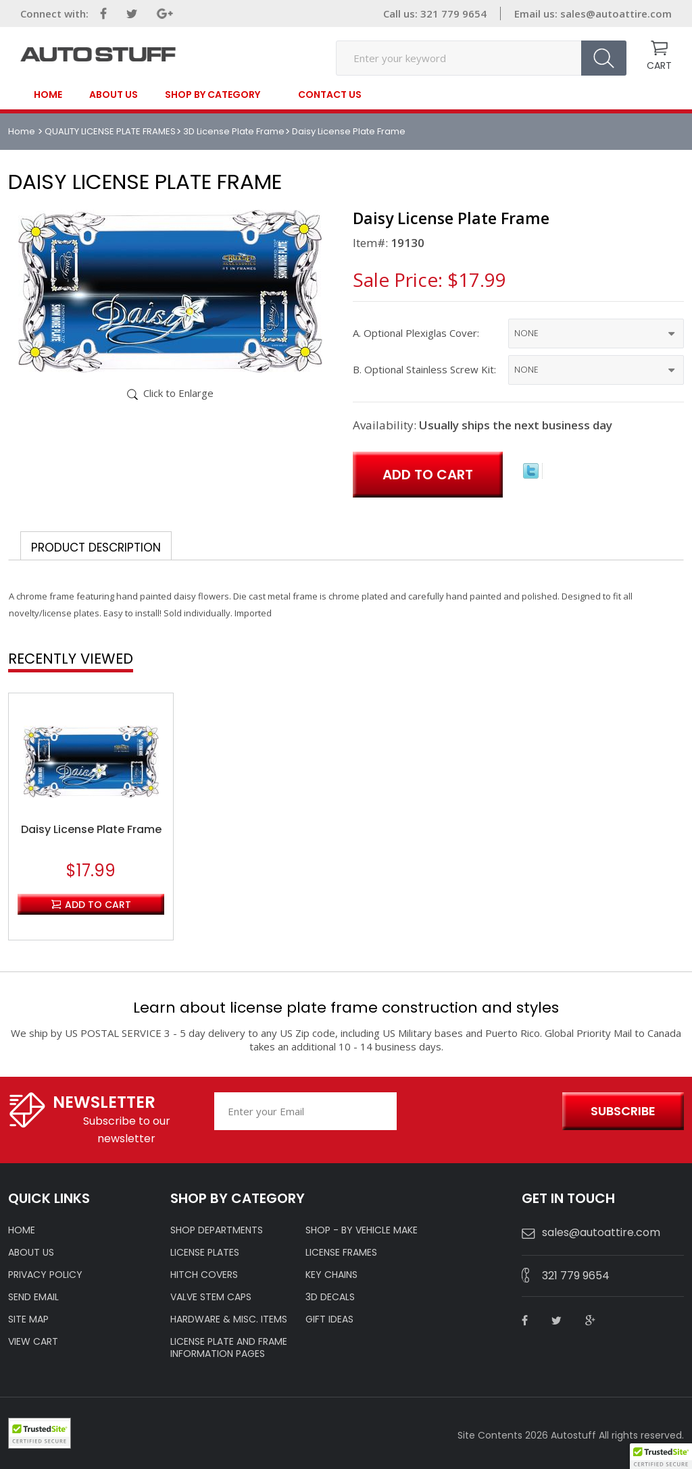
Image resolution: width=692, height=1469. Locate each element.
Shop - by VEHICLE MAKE (361, 1230)
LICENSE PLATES (204, 1252)
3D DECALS (330, 1297)
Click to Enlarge (178, 393)
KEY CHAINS (331, 1274)
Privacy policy (45, 1274)
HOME (21, 1230)
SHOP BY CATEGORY (212, 95)
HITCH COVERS (204, 1274)
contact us (330, 94)
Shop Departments (216, 1230)
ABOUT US (31, 1252)
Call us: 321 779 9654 (435, 13)
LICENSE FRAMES (341, 1252)
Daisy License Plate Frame (91, 829)
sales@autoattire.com (616, 13)
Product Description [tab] (96, 547)
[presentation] (476, 1111)
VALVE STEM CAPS (210, 1297)
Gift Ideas (329, 1319)
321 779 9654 (576, 1275)
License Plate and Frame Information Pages (228, 1347)
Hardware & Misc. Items (228, 1319)
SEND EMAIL (33, 1297)
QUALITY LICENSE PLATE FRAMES (110, 131)
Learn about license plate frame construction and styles (346, 1007)
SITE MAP (28, 1319)
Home (48, 94)
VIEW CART (33, 1341)
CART (659, 65)
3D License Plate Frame (234, 131)
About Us (113, 94)
